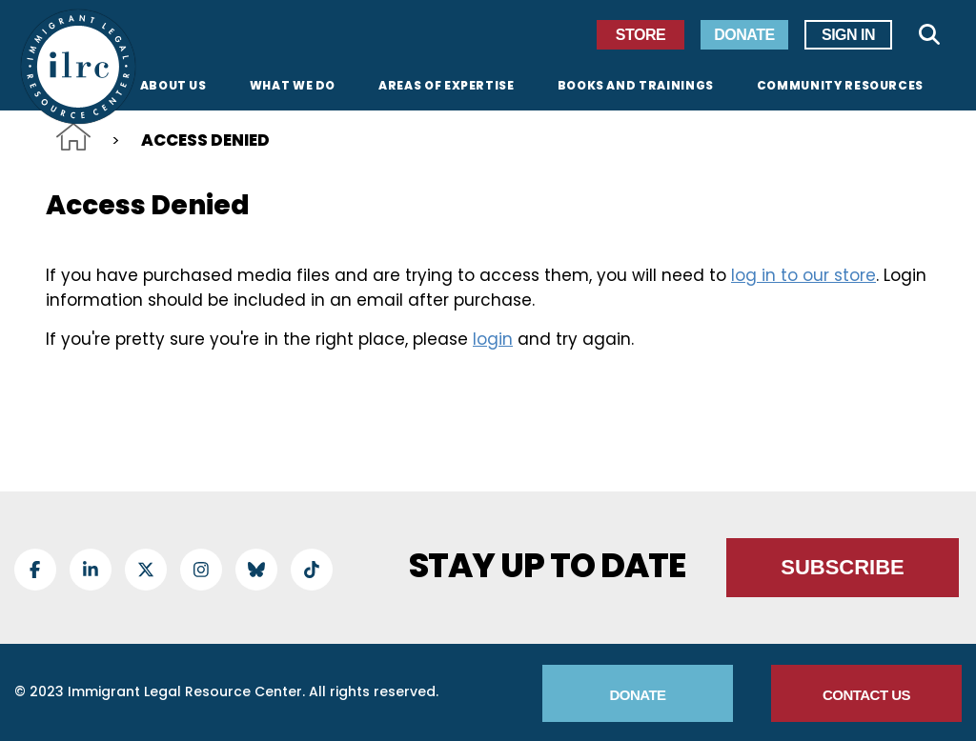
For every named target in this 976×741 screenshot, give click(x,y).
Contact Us (866, 695)
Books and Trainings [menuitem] (636, 86)
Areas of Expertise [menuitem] (446, 86)
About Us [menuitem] (173, 86)
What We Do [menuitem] (293, 86)
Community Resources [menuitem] (840, 86)
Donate (744, 35)
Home (73, 136)
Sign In (848, 35)
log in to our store (803, 275)
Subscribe (843, 567)
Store (640, 35)
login (493, 339)
